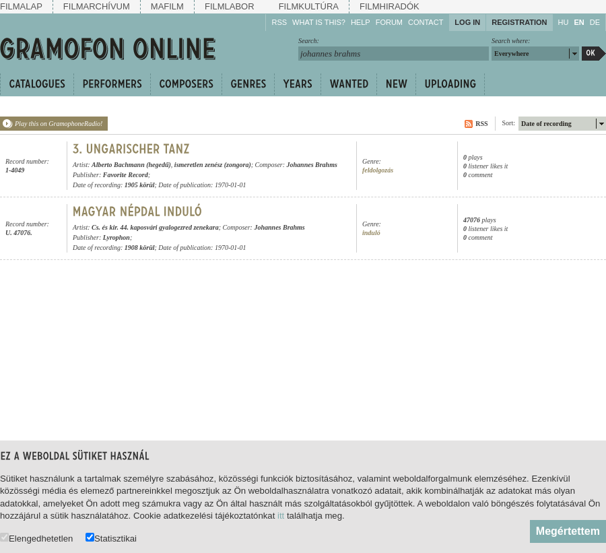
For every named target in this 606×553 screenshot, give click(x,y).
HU (563, 22)
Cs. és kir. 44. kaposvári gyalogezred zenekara (155, 227)
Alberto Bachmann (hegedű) (131, 164)
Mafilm (167, 6)
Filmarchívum (96, 6)
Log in (467, 22)
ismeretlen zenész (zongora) (212, 164)
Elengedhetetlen (36, 538)
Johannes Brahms (312, 164)
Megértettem (568, 531)
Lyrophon (116, 237)
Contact (425, 22)
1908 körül (140, 247)
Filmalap (21, 6)
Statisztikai (111, 538)
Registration (519, 22)
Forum (389, 22)
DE (595, 22)
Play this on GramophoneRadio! (58, 123)
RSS (279, 22)
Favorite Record (125, 174)
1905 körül (140, 185)
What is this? (318, 22)
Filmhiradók (389, 6)
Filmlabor (230, 6)
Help (360, 22)
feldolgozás (377, 170)
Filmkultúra (309, 6)
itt (280, 516)
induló (371, 232)
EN (579, 22)
